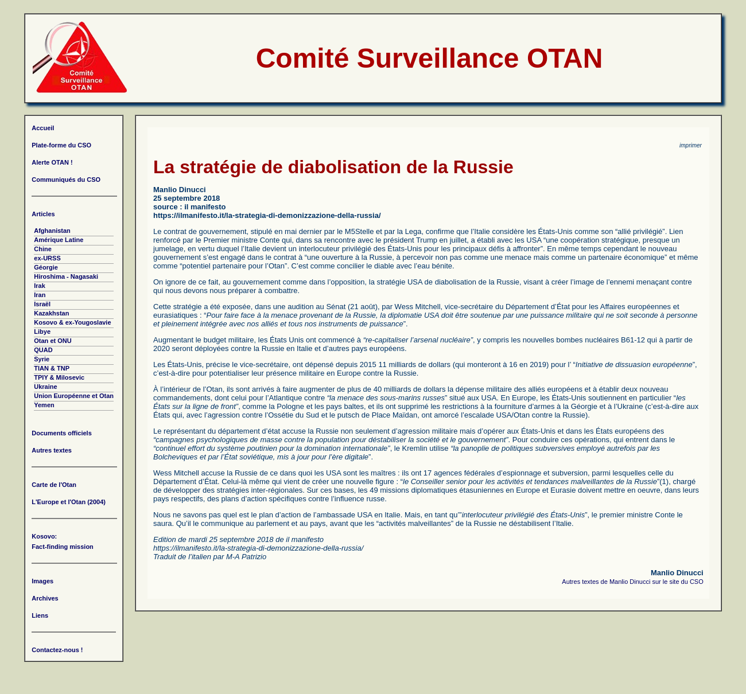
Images (42, 581)
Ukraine (45, 386)
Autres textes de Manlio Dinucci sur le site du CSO (632, 581)
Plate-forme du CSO (61, 145)
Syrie (41, 359)
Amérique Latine (58, 239)
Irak (39, 285)
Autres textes (52, 450)
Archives (45, 598)
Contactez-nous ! (57, 649)
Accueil (43, 127)
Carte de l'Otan (54, 484)
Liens (40, 615)
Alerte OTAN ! (52, 162)
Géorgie (46, 267)
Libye (42, 331)
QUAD (43, 349)
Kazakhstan (51, 313)
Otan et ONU (52, 340)
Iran (39, 294)
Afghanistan (52, 230)
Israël (42, 304)
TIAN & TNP (51, 368)
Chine (43, 248)
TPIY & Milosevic (59, 377)
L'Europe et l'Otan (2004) (69, 501)
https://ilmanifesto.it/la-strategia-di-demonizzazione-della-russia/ (267, 215)
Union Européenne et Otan (74, 395)
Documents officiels (62, 433)
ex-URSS (47, 258)
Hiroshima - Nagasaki (66, 276)
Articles (43, 213)
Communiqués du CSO (66, 179)
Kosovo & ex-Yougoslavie (72, 322)
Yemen (44, 404)
